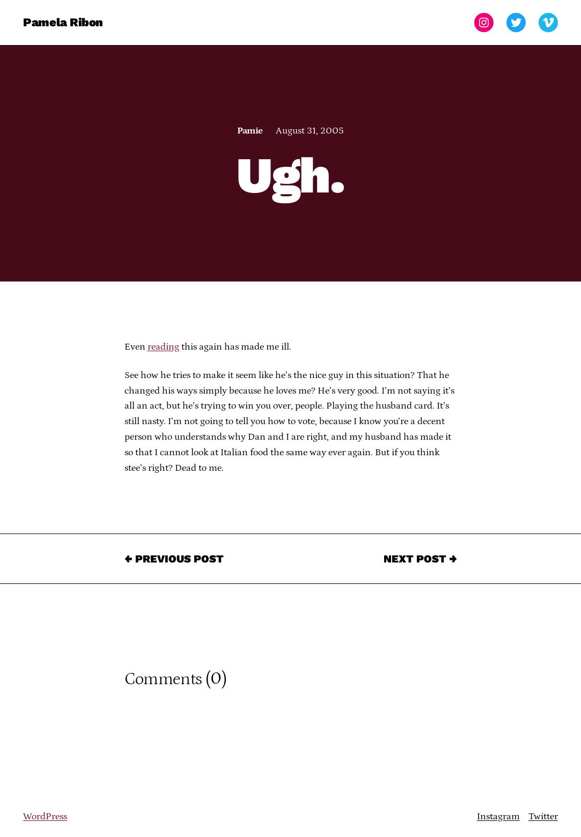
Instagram (498, 816)
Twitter (543, 816)
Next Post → (420, 558)
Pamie (249, 130)
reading (163, 347)
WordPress (45, 816)
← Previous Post (174, 558)
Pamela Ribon (63, 22)
